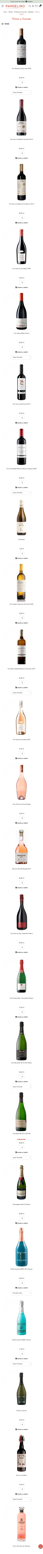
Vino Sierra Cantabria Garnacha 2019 (21, 139)
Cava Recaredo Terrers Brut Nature (21, 1063)
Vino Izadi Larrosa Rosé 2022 (21, 739)
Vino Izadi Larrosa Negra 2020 (21, 268)
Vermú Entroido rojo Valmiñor (21, 1546)
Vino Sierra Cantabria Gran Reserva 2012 (21, 204)
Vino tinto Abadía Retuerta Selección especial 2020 (21, 468)
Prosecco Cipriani (21, 1410)
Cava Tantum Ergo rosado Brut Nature (21, 933)
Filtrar (5, 24)
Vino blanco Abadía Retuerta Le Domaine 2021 (21, 669)
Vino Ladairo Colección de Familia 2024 (21, 604)
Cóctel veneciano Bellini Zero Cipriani (21, 1269)
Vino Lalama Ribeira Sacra (21, 333)
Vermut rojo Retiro (21, 1475)
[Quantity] (21, 82)
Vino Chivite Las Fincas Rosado (22, 804)
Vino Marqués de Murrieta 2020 (21, 68)
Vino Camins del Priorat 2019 (21, 404)
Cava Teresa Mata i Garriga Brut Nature (21, 998)
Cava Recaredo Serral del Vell (21, 1133)
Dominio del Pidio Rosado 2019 (21, 869)
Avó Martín (21, 539)
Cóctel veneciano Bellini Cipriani (21, 1340)
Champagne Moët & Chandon (21, 1204)
